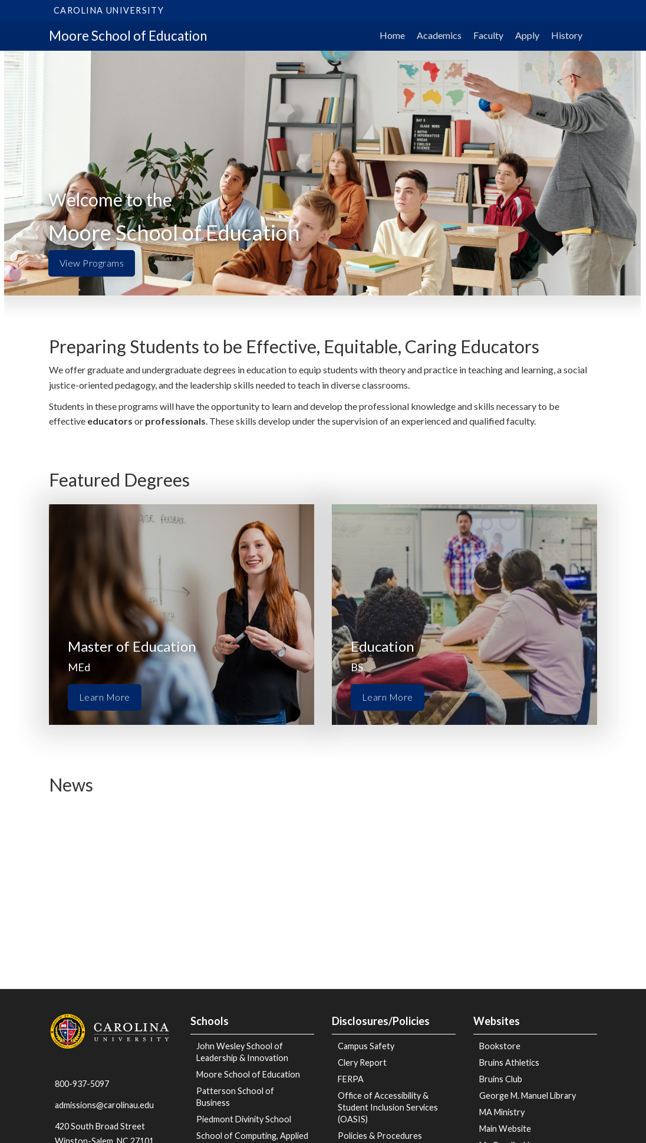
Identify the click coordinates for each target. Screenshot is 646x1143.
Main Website (505, 1129)
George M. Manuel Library (527, 1096)
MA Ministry (502, 1112)
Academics (439, 35)
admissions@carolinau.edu (104, 1105)
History (566, 35)
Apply (527, 35)
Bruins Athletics (509, 1062)
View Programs (92, 262)
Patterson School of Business (235, 1097)
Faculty (488, 35)
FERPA (351, 1079)
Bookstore (499, 1046)
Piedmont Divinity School (243, 1119)
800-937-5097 (82, 1084)
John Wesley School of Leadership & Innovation (242, 1052)
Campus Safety (366, 1046)
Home (392, 35)
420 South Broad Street (100, 1126)
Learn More (104, 696)
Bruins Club (500, 1079)
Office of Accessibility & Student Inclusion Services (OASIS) (388, 1107)
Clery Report (362, 1062)
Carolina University (109, 10)
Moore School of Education (128, 36)
